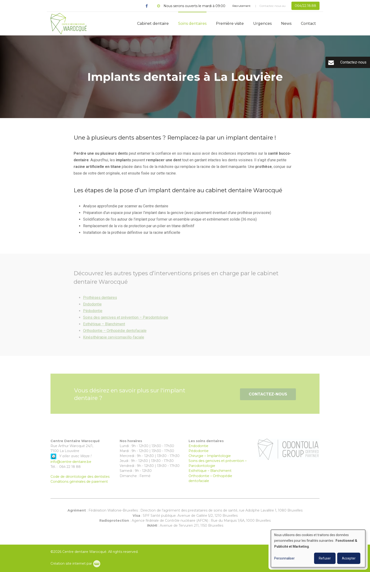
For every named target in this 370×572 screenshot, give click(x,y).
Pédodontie (92, 313)
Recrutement (241, 6)
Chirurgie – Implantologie (210, 456)
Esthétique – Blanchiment (104, 326)
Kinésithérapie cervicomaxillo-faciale (113, 339)
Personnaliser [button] (284, 558)
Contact (308, 23)
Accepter (349, 558)
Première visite (230, 23)
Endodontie (92, 306)
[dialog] (318, 548)
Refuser (325, 558)
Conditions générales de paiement (79, 481)
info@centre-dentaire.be (70, 462)
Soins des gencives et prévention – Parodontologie (125, 319)
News (286, 23)
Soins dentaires (192, 23)
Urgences (262, 23)
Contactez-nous (268, 396)
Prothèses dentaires (100, 299)
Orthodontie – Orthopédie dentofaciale (115, 332)
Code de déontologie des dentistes (79, 476)
